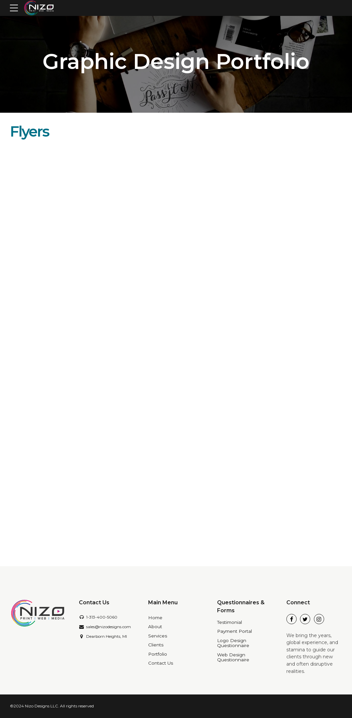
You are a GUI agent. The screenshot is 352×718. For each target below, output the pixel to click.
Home (155, 617)
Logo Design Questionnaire (233, 643)
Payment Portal (234, 631)
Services (157, 635)
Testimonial (229, 622)
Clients (155, 644)
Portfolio (157, 654)
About (155, 626)
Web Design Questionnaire (233, 657)
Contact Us (160, 663)
